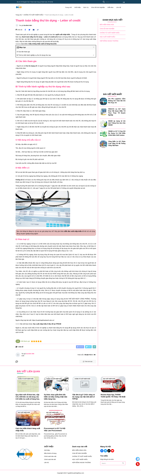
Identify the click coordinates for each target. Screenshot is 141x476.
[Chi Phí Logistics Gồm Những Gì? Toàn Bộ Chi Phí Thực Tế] (103, 101)
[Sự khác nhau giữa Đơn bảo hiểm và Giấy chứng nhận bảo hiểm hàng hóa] (56, 384)
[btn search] (123, 2)
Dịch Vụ (85, 7)
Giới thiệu (77, 7)
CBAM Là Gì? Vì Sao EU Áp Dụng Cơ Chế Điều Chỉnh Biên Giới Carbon (116, 133)
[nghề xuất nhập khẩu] (62, 34)
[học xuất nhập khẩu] (30, 330)
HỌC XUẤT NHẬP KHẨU (107, 37)
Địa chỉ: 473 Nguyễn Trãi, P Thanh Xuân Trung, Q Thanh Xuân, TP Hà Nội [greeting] (35, 2)
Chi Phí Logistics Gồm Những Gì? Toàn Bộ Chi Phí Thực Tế (116, 101)
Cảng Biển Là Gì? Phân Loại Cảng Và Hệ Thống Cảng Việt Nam (116, 143)
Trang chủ (68, 7)
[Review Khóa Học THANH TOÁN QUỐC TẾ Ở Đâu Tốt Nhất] (113, 384)
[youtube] (94, 355)
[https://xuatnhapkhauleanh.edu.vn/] (43, 320)
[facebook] (85, 355)
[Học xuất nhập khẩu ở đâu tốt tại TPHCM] (47, 324)
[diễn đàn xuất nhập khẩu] (73, 231)
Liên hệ (118, 7)
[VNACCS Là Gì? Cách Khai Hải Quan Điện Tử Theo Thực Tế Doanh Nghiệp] (103, 111)
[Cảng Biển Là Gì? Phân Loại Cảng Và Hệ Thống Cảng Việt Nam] (103, 144)
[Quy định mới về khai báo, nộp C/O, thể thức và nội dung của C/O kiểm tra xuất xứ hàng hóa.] (28, 384)
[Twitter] (89, 355)
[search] (113, 2)
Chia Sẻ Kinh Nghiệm (98, 7)
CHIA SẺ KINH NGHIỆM (107, 28)
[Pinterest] (91, 355)
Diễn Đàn (110, 7)
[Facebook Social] (102, 450)
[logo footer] (29, 454)
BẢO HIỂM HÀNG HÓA (107, 24)
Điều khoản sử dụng (50, 453)
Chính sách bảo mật (50, 456)
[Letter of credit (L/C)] (51, 37)
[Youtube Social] (112, 450)
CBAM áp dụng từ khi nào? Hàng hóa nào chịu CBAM (116, 123)
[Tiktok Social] (109, 450)
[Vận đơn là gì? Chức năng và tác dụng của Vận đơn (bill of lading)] (84, 384)
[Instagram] (92, 355)
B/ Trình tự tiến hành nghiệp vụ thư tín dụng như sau (34, 55)
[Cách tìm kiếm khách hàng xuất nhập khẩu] (28, 418)
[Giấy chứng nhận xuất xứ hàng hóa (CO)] (42, 44)
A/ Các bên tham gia (23, 51)
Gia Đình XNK (28, 25)
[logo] (19, 10)
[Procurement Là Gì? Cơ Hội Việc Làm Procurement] (56, 418)
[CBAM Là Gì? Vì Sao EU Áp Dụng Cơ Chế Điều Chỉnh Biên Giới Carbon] (103, 134)
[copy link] (38, 30)
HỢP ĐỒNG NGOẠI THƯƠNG (109, 41)
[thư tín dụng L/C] (31, 66)
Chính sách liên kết (50, 459)
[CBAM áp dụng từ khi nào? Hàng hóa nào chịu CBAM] (103, 123)
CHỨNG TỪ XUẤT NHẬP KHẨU (109, 32)
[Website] (87, 355)
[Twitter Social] (105, 450)
